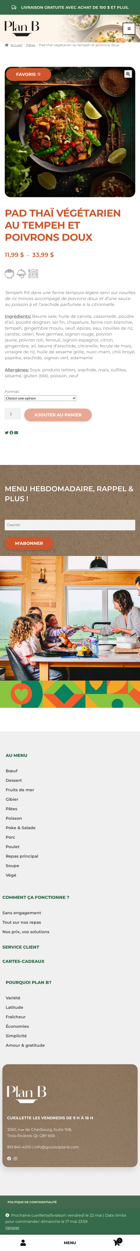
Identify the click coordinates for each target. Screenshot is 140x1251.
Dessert (14, 780)
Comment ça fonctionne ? (35, 897)
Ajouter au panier (58, 415)
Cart (108, 1240)
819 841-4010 (19, 1147)
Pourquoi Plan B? (28, 982)
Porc (10, 837)
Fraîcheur (16, 1016)
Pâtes (30, 45)
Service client (20, 947)
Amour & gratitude (25, 1045)
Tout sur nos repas (21, 922)
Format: (12, 391)
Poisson (14, 818)
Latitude (14, 1007)
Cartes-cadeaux (23, 961)
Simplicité (16, 1035)
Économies (17, 1026)
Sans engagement (21, 912)
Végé (11, 875)
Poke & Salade (21, 827)
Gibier (12, 799)
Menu (70, 1243)
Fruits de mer (20, 789)
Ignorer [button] (12, 1227)
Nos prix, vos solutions (25, 931)
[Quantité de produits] (13, 414)
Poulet (12, 846)
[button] (128, 74)
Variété (13, 998)
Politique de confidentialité (32, 1202)
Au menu (16, 755)
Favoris (28, 74)
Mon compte (23, 1243)
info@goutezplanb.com (56, 1147)
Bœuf (11, 771)
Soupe (12, 865)
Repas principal (22, 856)
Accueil (16, 45)
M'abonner (29, 543)
